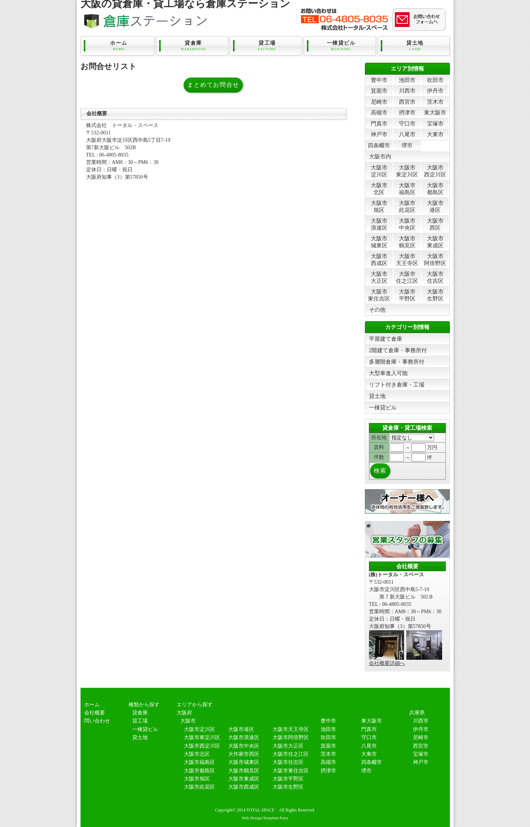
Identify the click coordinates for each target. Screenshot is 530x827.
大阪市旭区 (379, 206)
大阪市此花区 (407, 206)
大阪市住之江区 (407, 277)
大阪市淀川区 (379, 170)
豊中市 (379, 80)
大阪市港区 (435, 206)
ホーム (119, 45)
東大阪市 (435, 112)
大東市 (435, 134)
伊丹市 (435, 90)
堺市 (407, 145)
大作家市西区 (243, 754)
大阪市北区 (379, 188)
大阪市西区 (435, 223)
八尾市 (407, 134)
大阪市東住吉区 (379, 294)
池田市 (407, 80)
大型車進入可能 (388, 373)
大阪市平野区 (407, 294)
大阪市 (188, 721)
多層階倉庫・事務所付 (396, 361)
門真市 (379, 123)
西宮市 (407, 102)
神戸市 (379, 134)
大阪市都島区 (435, 188)
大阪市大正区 (379, 277)
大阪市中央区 (407, 223)
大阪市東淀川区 (407, 170)
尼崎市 (379, 102)
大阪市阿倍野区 (435, 259)
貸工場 (267, 45)
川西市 (407, 90)
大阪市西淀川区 (435, 170)
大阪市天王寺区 (407, 259)
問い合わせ (97, 721)
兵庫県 (417, 713)
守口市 (407, 123)
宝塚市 (435, 123)
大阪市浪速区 (379, 223)
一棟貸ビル (341, 45)
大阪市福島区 (407, 188)
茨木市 (435, 102)
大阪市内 (380, 156)
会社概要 (94, 713)
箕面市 (379, 90)
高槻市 (379, 112)
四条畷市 (379, 145)
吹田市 (435, 80)
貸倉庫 (193, 45)
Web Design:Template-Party (265, 818)
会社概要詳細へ (387, 663)
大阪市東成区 (435, 241)
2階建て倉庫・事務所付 (398, 350)
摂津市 (407, 112)
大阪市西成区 (379, 259)
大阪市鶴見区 (407, 241)
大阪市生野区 (435, 294)
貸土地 (415, 45)
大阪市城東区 (379, 241)
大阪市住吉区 (435, 277)
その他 (377, 309)
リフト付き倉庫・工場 (396, 384)
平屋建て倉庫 (385, 339)
